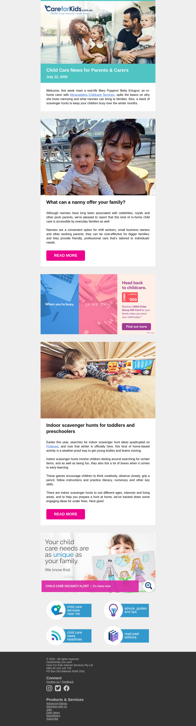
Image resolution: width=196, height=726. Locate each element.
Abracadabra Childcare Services (92, 94)
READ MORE (65, 255)
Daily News (53, 712)
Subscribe (52, 718)
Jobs (49, 709)
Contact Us (53, 681)
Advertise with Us (56, 706)
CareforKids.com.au (58, 662)
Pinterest (52, 446)
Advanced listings (56, 703)
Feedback (68, 681)
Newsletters (53, 715)
